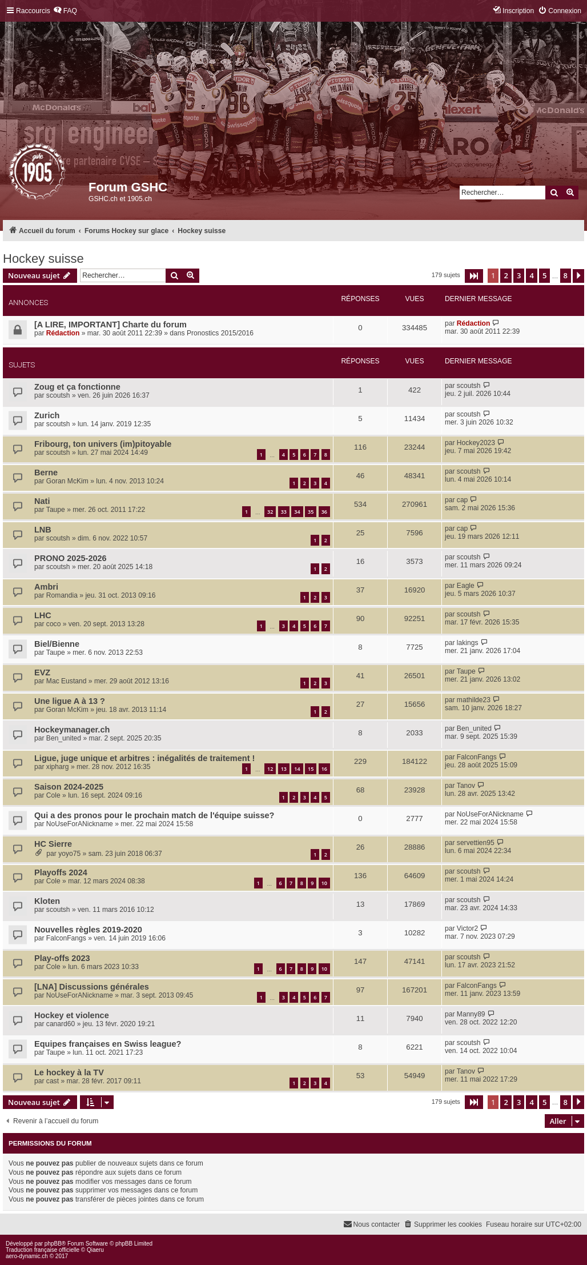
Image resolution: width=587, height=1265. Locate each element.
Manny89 (471, 1014)
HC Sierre (53, 843)
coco (53, 624)
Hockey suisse (43, 258)
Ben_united (63, 738)
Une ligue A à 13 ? (69, 701)
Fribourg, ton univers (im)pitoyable (102, 444)
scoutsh (58, 395)
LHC (42, 615)
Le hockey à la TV (69, 1072)
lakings (468, 643)
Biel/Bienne (56, 643)
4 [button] (531, 275)
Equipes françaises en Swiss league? (107, 1043)
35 (310, 511)
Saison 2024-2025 (68, 786)
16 (324, 768)
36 (324, 511)
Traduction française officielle (42, 1250)
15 (310, 768)
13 (284, 768)
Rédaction (62, 333)
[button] (474, 276)
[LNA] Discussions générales (91, 986)
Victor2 (467, 928)
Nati (42, 501)
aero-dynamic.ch (27, 1256)
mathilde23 (473, 700)
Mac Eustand (66, 681)
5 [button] (544, 275)
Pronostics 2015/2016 (220, 333)
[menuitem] (65, 11)
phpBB (53, 1243)
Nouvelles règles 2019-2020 (88, 929)
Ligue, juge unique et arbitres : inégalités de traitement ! (144, 758)
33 (284, 511)
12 (270, 768)
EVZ (42, 672)
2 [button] (506, 275)
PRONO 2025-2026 (70, 558)
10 (324, 883)
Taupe (55, 510)
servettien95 (475, 843)
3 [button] (519, 275)
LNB (42, 529)
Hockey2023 (476, 443)
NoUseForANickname (79, 824)
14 (297, 768)
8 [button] (566, 275)
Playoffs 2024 (60, 872)
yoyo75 (69, 854)
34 (297, 511)
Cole (53, 795)
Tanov (466, 786)
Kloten (47, 901)
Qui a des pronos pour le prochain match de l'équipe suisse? (154, 815)
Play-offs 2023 (62, 958)
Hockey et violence (71, 1015)
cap (462, 500)
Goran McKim (67, 481)
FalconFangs (477, 757)
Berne (46, 472)
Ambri (46, 586)
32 (270, 511)
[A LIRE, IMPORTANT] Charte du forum (110, 324)
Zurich (46, 415)
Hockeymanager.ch (72, 729)
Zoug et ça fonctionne (77, 386)
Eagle (466, 586)
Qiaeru (95, 1250)
